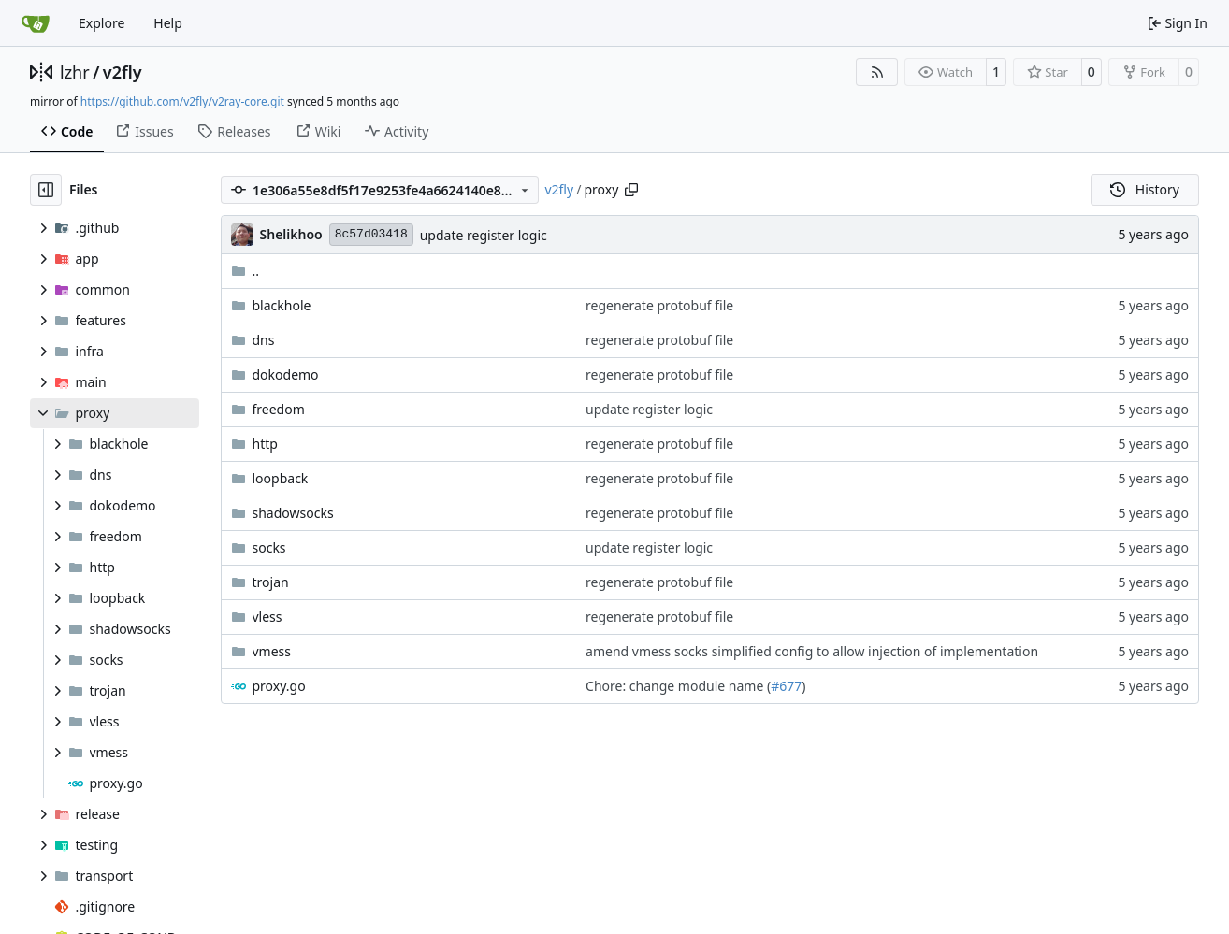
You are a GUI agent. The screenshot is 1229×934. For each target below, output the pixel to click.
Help (167, 23)
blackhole (282, 305)
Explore (101, 23)
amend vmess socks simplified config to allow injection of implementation (812, 651)
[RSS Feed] (877, 72)
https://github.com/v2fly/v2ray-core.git (182, 101)
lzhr (75, 72)
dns (264, 340)
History (1144, 189)
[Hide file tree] (46, 190)
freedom (279, 409)
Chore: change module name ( (678, 686)
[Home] (35, 23)
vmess (272, 651)
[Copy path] (631, 189)
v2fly (122, 72)
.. (245, 271)
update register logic (483, 235)
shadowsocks (293, 513)
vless (267, 616)
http (265, 444)
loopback (281, 478)
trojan (271, 582)
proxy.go (279, 686)
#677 (786, 686)
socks (269, 547)
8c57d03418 (371, 234)
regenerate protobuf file (659, 305)
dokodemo (286, 374)
